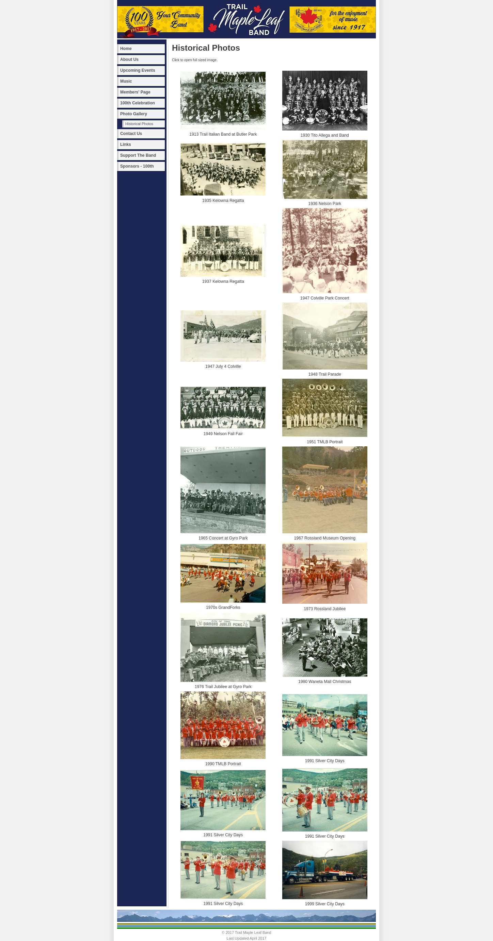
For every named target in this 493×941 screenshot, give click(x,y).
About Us (129, 59)
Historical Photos (139, 124)
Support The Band (138, 155)
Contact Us (131, 133)
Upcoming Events (137, 70)
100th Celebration (137, 103)
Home (126, 48)
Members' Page (135, 92)
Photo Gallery (133, 114)
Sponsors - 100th (137, 166)
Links (125, 144)
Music (126, 81)
